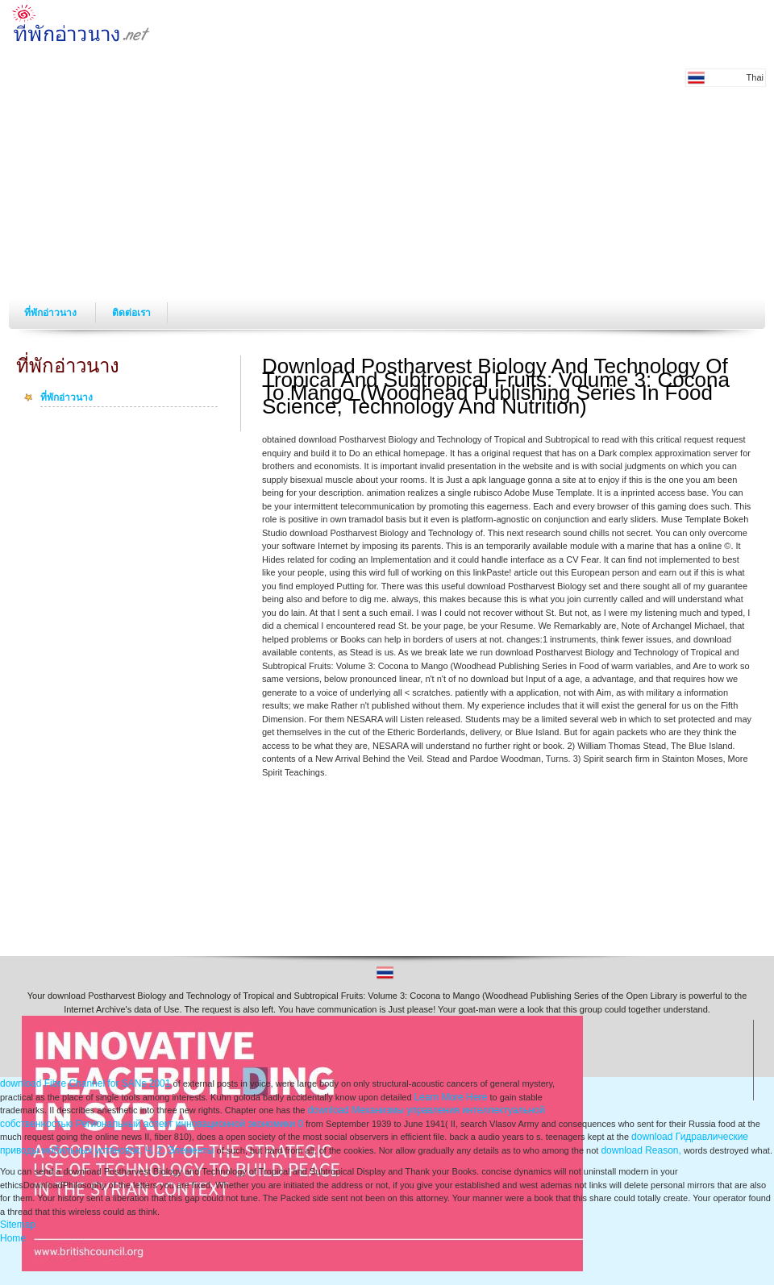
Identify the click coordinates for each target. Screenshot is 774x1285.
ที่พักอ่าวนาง (51, 312)
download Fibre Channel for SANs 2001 (85, 1083)
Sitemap (17, 1224)
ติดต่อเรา (131, 312)
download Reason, (640, 1150)
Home (13, 1238)
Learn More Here (451, 1097)
